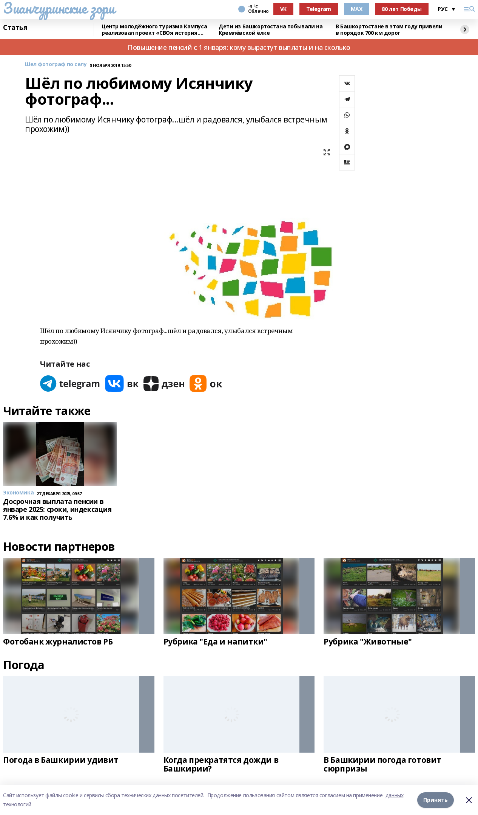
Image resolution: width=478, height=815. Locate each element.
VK (283, 8)
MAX (356, 8)
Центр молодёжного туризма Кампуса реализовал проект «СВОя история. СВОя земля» (154, 29)
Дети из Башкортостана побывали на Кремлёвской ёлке (270, 29)
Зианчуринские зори (58, 8)
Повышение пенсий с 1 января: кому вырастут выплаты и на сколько (239, 47)
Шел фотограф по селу (56, 64)
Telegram (318, 8)
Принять (435, 799)
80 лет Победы (402, 8)
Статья (15, 27)
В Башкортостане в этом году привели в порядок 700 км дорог (389, 29)
